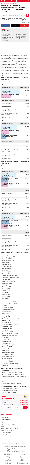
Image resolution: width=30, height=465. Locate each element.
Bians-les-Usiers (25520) (8, 266)
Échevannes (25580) (7, 287)
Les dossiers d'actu (7, 404)
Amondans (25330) (7, 259)
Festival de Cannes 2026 (8, 424)
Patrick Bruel (5, 417)
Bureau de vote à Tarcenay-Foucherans (12, 372)
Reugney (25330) (6, 343)
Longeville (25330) (6, 317)
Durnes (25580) (6, 285)
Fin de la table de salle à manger (10, 428)
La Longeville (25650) (7, 307)
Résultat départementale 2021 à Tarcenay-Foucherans (8, 34)
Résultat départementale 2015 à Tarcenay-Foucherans (8, 39)
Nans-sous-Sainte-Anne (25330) (10, 335)
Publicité (25, 443)
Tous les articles (12, 445)
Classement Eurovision (8, 430)
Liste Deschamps (6, 421)
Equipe (13, 443)
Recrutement (22, 445)
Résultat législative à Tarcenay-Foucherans (13, 378)
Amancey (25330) (6, 255)
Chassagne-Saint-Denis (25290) (10, 275)
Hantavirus (5, 423)
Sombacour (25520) (7, 358)
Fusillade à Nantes (7, 419)
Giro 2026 (4, 434)
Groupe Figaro (13, 448)
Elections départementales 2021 (11, 3)
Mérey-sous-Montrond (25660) (18, 20)
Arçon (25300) (5, 262)
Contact (7, 445)
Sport (4, 402)
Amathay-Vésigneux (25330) (9, 257)
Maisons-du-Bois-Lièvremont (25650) (11, 318)
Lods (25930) (5, 315)
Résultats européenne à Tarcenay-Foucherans (14, 380)
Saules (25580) (5, 350)
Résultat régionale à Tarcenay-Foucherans (12, 374)
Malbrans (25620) (6, 322)
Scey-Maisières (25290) (8, 352)
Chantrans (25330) (6, 273)
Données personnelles (7, 446)
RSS (17, 445)
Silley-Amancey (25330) (8, 356)
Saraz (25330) (5, 348)
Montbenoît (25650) (7, 326)
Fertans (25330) (6, 292)
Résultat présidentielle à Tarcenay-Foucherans (14, 376)
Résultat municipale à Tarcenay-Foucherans (13, 382)
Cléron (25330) (6, 279)
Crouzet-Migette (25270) (8, 281)
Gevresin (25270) (6, 296)
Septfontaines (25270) (7, 354)
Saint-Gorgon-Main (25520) (9, 345)
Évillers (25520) (6, 290)
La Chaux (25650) (6, 305)
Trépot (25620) (6, 360)
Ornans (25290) (6, 337)
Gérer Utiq (25, 446)
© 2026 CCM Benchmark (22, 448)
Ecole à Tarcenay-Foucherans (9, 390)
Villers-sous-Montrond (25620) (14, 18)
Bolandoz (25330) (6, 268)
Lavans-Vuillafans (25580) (8, 309)
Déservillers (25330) (7, 283)
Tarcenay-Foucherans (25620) (9, 388)
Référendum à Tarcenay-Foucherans (11, 383)
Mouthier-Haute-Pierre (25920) (10, 333)
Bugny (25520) (5, 270)
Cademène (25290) (7, 272)
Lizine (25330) (5, 313)
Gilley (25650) (5, 298)
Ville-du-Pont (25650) (7, 362)
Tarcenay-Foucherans (21, 36)
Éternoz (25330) (6, 289)
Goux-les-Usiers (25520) (8, 300)
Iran (3, 426)
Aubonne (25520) (6, 264)
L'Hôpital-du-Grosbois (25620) (9, 303)
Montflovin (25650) (7, 328)
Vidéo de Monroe (6, 432)
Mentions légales (6, 448)
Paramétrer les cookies (17, 446)
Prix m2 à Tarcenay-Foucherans (10, 392)
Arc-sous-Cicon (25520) (8, 260)
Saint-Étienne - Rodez (8, 436)
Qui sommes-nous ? (7, 443)
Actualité (5, 400)
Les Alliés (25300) (6, 311)
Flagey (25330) (5, 294)
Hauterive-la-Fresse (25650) (9, 302)
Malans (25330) (6, 320)
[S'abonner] (15, 407)
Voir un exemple (23, 400)
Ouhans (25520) (6, 339)
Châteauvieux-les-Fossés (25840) (10, 277)
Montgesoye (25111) (7, 330)
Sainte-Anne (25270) (7, 347)
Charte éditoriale (19, 443)
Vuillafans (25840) (6, 365)
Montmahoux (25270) (7, 332)
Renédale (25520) (6, 341)
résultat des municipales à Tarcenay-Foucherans (15, 58)
